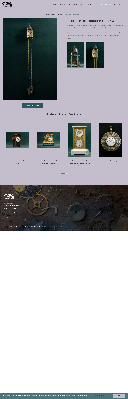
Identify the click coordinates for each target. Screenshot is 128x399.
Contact (89, 4)
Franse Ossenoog (110, 161)
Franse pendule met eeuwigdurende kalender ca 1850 (79, 163)
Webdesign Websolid (61, 226)
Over (81, 4)
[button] (63, 173)
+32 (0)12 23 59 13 (12, 208)
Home (55, 4)
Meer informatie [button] (99, 395)
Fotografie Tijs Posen (47, 226)
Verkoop (63, 4)
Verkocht (59, 14)
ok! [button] (119, 395)
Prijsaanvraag (32, 105)
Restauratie (73, 4)
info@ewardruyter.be (12, 212)
